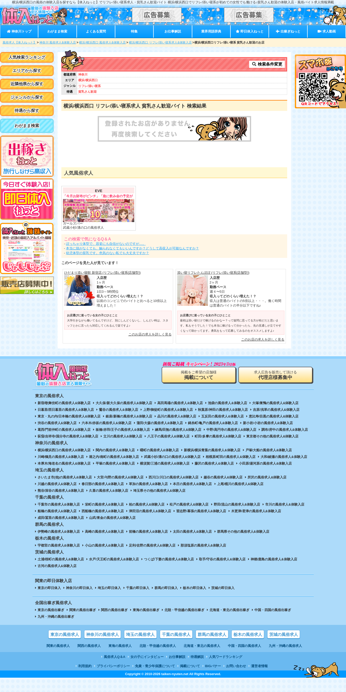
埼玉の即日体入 (109, 588)
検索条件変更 (267, 64)
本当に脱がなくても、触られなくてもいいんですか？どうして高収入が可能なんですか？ (132, 248)
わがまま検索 (57, 31)
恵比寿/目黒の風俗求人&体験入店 (274, 416)
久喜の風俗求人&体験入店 (108, 490)
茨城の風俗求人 (283, 634)
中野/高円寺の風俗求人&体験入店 (231, 430)
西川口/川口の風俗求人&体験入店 (173, 477)
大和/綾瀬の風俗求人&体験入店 (284, 457)
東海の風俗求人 (120, 646)
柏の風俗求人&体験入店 (146, 504)
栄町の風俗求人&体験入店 (104, 504)
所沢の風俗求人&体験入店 (267, 477)
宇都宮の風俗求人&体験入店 (59, 545)
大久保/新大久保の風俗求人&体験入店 (124, 403)
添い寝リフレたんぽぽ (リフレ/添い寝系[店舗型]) (213, 273)
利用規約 (85, 666)
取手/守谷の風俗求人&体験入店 (222, 559)
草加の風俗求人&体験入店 (148, 484)
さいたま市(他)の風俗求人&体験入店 (65, 477)
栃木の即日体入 (194, 588)
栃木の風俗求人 (247, 634)
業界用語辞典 (211, 31)
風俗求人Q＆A (114, 657)
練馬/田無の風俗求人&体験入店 (178, 430)
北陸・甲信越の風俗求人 (157, 646)
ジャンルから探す (26, 97)
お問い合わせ (236, 666)
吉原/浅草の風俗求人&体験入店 (276, 410)
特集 (134, 31)
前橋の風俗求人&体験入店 (148, 531)
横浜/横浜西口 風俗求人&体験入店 (102, 42)
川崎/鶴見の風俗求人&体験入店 (61, 457)
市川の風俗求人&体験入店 (284, 504)
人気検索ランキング (26, 57)
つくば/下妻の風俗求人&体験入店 (169, 559)
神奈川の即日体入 (79, 588)
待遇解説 (197, 657)
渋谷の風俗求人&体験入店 (57, 423)
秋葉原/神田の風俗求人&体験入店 (223, 410)
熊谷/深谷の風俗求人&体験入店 (61, 490)
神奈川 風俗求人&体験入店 (57, 42)
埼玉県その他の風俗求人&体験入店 (159, 490)
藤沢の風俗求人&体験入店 (214, 463)
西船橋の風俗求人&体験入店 (103, 511)
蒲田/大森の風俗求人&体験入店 (160, 423)
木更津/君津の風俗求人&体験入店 (256, 511)
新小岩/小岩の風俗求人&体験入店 (268, 423)
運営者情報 (259, 666)
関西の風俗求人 (89, 646)
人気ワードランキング (225, 657)
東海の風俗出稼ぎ (146, 610)
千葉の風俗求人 (176, 634)
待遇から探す (27, 110)
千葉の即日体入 (137, 588)
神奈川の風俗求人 (102, 634)
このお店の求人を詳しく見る (150, 334)
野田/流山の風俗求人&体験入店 (237, 504)
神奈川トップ (19, 31)
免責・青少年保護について (155, 666)
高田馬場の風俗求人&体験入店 (180, 403)
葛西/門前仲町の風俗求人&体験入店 (64, 430)
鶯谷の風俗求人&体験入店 (118, 410)
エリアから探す (27, 70)
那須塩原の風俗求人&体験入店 (203, 545)
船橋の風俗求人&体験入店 (57, 511)
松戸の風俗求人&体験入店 (189, 504)
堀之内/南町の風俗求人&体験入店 (114, 457)
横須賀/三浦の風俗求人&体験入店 (165, 463)
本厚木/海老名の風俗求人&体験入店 (64, 463)
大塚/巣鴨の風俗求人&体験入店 (275, 403)
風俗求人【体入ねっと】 (19, 42)
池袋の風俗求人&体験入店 (227, 403)
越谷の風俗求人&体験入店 (223, 477)
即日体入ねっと (250, 31)
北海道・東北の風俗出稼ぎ (229, 610)
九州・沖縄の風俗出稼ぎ (56, 616)
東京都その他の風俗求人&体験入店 (272, 436)
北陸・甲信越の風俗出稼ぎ (184, 610)
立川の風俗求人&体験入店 (122, 436)
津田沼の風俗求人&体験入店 (150, 511)
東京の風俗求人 (64, 634)
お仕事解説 (172, 31)
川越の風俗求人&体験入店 (57, 484)
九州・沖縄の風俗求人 (285, 646)
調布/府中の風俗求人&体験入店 (284, 430)
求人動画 (326, 31)
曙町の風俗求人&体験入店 (159, 450)
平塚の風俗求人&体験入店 (115, 463)
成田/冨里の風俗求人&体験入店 (61, 518)
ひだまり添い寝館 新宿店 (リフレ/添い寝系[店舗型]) (102, 273)
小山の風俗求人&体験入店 (104, 545)
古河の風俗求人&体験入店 (57, 566)
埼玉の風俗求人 (140, 634)
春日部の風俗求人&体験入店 (103, 484)
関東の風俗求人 (58, 646)
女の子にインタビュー (147, 657)
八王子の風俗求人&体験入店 (168, 436)
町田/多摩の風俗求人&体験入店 (218, 436)
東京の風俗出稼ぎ (51, 610)
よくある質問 (96, 31)
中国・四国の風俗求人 (244, 646)
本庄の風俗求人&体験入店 (192, 484)
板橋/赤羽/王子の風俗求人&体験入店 (123, 430)
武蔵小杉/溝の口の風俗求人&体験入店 (172, 457)
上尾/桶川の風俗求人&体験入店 (240, 484)
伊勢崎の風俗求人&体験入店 (59, 531)
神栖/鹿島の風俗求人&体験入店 (274, 559)
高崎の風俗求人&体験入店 (104, 531)
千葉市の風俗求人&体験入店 (59, 504)
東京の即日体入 (49, 588)
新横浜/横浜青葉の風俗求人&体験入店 (212, 450)
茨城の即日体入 (223, 588)
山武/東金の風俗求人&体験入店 (112, 518)
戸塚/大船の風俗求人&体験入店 (268, 450)
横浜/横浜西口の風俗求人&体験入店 (64, 450)
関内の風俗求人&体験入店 (115, 450)
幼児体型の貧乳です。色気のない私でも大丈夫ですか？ (107, 253)
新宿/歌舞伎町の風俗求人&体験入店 (64, 403)
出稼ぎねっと (288, 31)
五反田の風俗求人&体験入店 (222, 416)
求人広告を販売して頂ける (275, 375)
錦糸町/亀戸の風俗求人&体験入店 (213, 423)
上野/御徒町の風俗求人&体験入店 (168, 410)
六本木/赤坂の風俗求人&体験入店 (106, 423)
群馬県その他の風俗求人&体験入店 (243, 531)
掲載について (190, 666)
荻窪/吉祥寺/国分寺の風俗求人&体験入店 (68, 436)
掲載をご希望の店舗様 (198, 375)
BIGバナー (213, 666)
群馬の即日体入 (166, 588)
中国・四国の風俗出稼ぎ (272, 610)
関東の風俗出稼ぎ (82, 610)
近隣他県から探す (26, 84)
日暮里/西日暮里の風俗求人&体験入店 (66, 410)
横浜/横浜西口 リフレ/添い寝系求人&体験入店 (160, 42)
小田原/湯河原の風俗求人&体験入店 (265, 463)
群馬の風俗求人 (212, 634)
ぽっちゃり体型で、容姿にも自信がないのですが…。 (106, 244)
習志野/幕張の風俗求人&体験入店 (201, 511)
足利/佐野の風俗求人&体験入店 (152, 545)
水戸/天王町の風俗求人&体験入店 (114, 559)
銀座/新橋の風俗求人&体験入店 (129, 416)
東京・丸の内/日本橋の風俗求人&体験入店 (69, 416)
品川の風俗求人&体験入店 (176, 416)
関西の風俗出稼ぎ (114, 610)
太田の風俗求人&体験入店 (192, 531)
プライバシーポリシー (113, 666)
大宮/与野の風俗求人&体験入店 (120, 477)
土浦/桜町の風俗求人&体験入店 (61, 559)
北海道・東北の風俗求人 (202, 646)
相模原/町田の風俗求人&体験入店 (230, 457)
